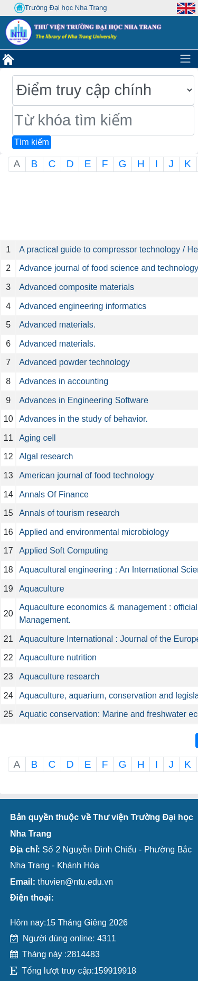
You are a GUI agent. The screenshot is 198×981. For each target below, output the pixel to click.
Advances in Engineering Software (83, 400)
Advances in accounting (63, 381)
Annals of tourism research (69, 512)
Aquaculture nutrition (58, 657)
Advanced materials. (57, 324)
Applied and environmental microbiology (94, 532)
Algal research (46, 456)
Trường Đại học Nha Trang (60, 8)
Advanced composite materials (76, 287)
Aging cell (37, 437)
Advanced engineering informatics (82, 306)
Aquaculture (41, 588)
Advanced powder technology (74, 362)
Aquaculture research (59, 676)
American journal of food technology (86, 475)
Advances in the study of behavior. (83, 418)
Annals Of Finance (54, 494)
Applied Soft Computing (63, 550)
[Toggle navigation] (185, 59)
